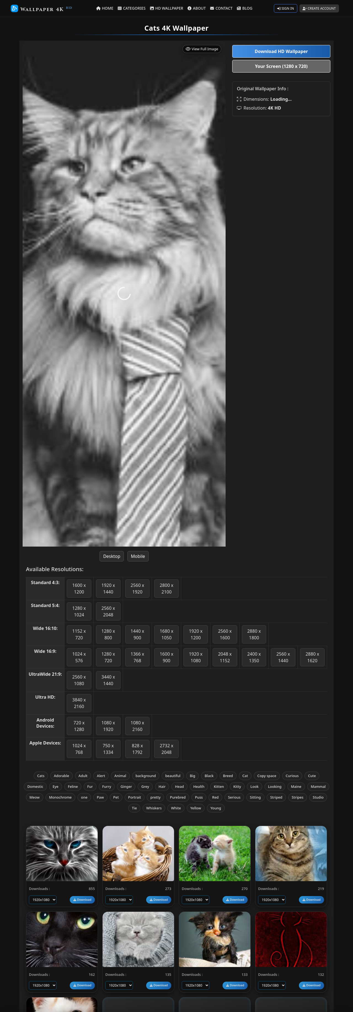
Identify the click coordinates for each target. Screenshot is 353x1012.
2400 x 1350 (254, 657)
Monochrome (60, 797)
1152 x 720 (79, 634)
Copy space (266, 775)
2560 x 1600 (225, 634)
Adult (83, 775)
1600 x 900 (166, 657)
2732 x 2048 (166, 749)
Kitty (237, 786)
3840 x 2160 (79, 703)
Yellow (195, 808)
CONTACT (221, 8)
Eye (55, 786)
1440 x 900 (137, 634)
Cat (245, 775)
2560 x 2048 (108, 611)
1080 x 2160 (137, 726)
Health (199, 786)
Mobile (138, 556)
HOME (105, 8)
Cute (312, 775)
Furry (106, 786)
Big (192, 775)
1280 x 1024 (79, 611)
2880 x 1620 (312, 657)
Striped (276, 797)
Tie (134, 808)
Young (215, 808)
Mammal (318, 786)
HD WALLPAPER (166, 8)
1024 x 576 (79, 657)
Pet (116, 797)
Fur (90, 786)
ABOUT (197, 8)
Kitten (219, 786)
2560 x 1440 (283, 657)
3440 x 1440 (108, 680)
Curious (292, 775)
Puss (199, 797)
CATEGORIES (132, 8)
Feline (73, 786)
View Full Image (202, 49)
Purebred (178, 797)
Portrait (134, 797)
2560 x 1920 (137, 588)
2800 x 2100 (166, 588)
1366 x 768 (137, 657)
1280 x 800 (108, 634)
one (84, 797)
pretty (155, 797)
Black (209, 775)
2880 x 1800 (254, 634)
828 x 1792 (137, 749)
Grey (145, 786)
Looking (275, 786)
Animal (120, 775)
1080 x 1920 (108, 726)
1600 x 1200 (79, 588)
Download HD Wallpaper (281, 51)
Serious (234, 797)
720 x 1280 (79, 726)
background (146, 775)
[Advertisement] (281, 159)
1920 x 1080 (195, 657)
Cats (41, 775)
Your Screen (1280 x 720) (281, 66)
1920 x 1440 (108, 588)
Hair (162, 786)
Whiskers (154, 808)
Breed (228, 775)
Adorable (61, 775)
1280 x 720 (108, 657)
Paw (100, 797)
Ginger (126, 786)
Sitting (255, 797)
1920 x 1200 (195, 634)
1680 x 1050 (166, 634)
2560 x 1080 (79, 680)
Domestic (35, 786)
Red (215, 797)
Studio (318, 797)
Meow (35, 797)
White (176, 808)
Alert (101, 775)
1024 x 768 (79, 749)
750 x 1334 (108, 749)
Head (179, 786)
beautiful (172, 775)
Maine (296, 786)
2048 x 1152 (225, 657)
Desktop (111, 556)
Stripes (297, 797)
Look (254, 786)
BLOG (244, 8)
